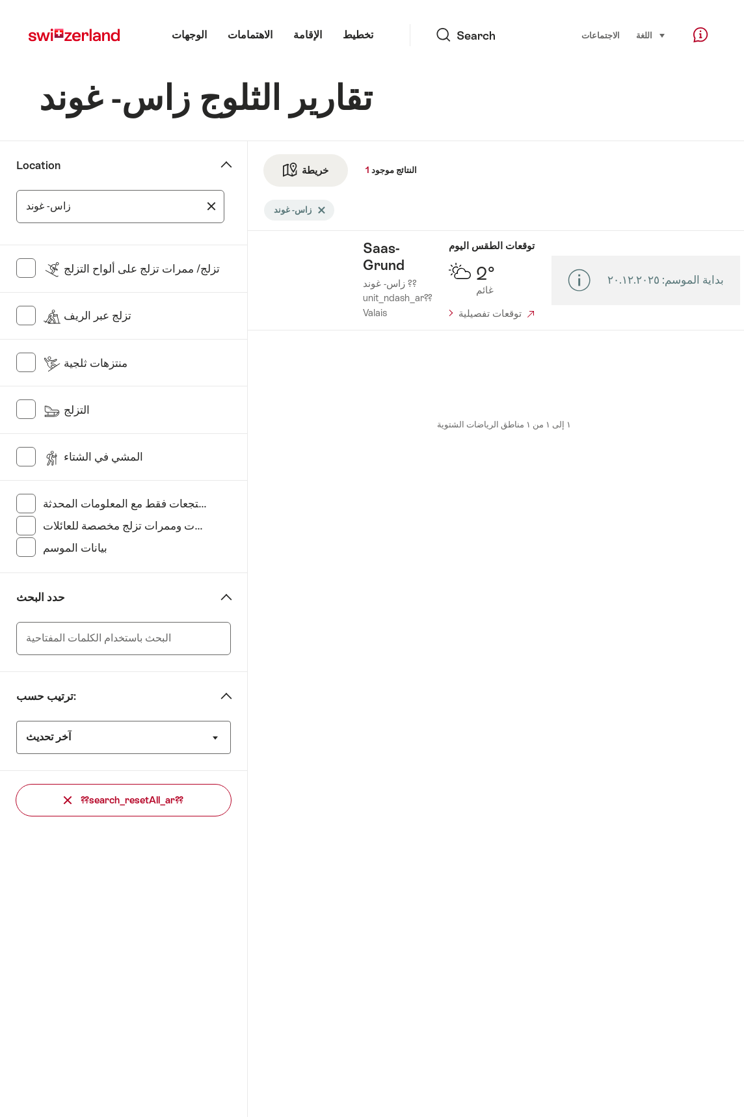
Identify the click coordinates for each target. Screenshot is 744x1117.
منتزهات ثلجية (85, 363)
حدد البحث (40, 597)
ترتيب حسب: (46, 696)
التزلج (66, 409)
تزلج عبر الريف (87, 315)
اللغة (651, 34)
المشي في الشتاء (93, 456)
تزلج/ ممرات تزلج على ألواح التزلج (131, 268)
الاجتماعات (600, 35)
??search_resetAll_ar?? (123, 799)
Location (38, 165)
